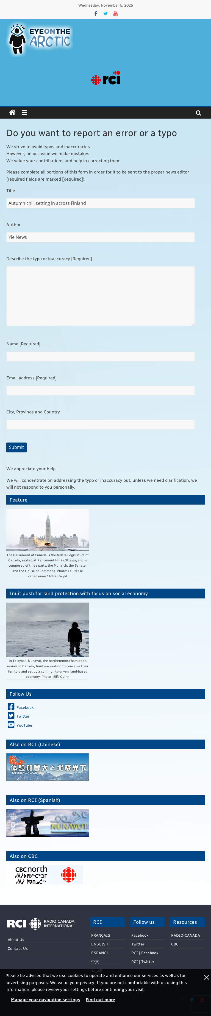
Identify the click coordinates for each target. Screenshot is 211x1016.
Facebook (139, 935)
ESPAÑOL (100, 952)
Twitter (137, 944)
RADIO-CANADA (185, 935)
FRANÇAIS (100, 935)
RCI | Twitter (142, 961)
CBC (175, 944)
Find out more (100, 999)
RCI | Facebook (144, 952)
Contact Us (18, 948)
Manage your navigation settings (45, 999)
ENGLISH (99, 944)
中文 (95, 961)
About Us (16, 939)
